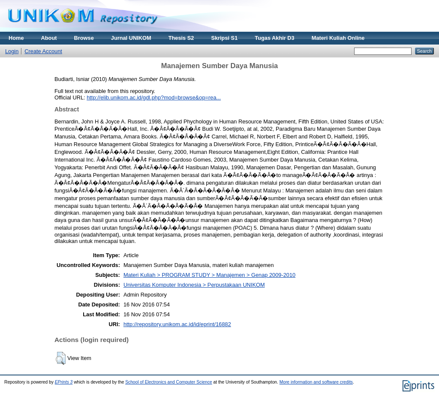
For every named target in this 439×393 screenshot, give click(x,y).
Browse (84, 38)
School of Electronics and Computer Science (168, 382)
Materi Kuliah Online (338, 38)
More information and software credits (316, 382)
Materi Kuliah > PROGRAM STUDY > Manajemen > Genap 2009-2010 (209, 275)
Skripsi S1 (224, 38)
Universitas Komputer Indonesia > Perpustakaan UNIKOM (194, 285)
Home (16, 38)
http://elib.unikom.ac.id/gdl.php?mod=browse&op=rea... (154, 97)
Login (11, 51)
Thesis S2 (181, 38)
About (49, 38)
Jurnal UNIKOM (131, 38)
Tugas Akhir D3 (274, 38)
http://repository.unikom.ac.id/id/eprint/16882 (177, 324)
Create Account (43, 51)
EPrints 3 (64, 382)
